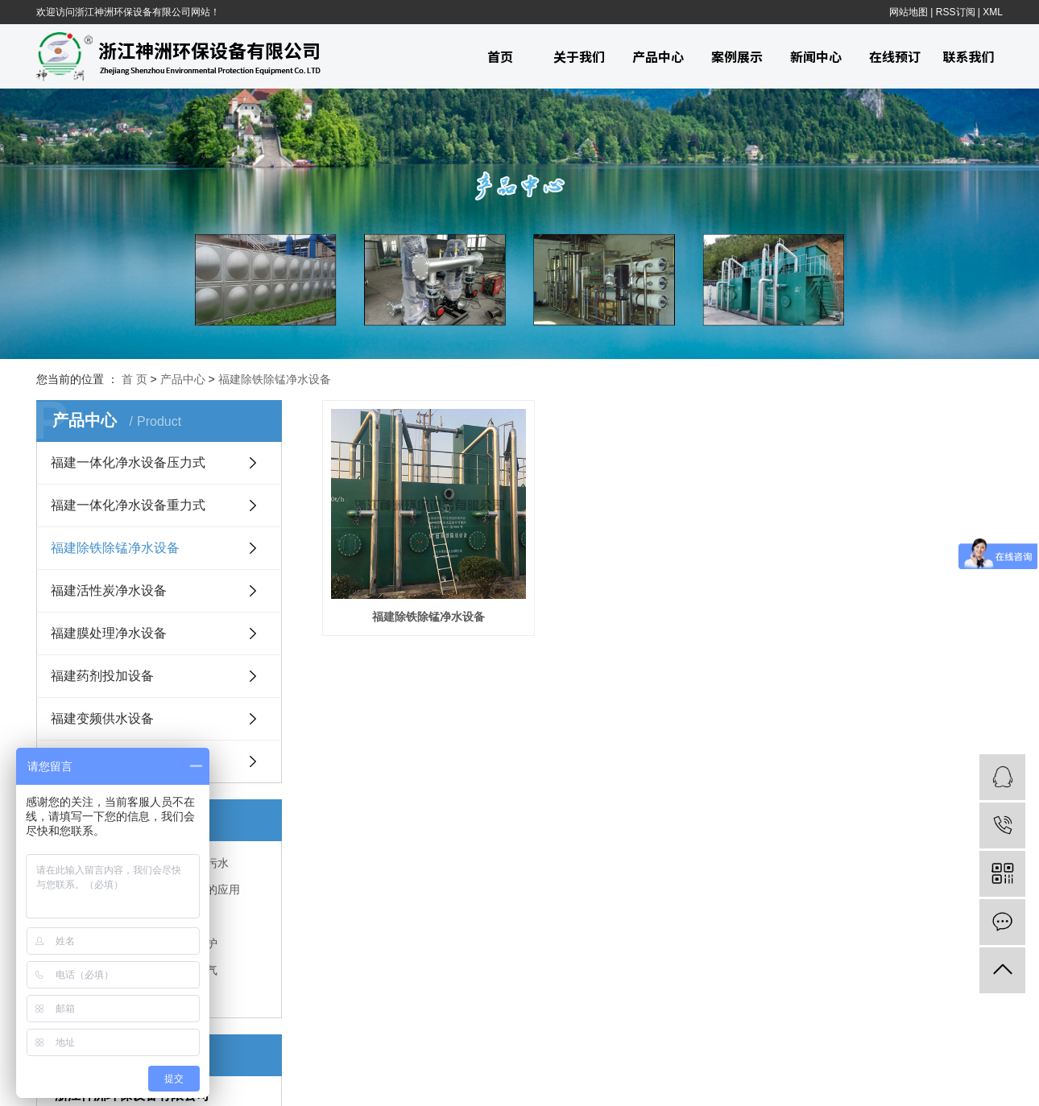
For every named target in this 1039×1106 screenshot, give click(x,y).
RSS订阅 (955, 12)
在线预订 (895, 56)
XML (993, 12)
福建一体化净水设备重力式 (128, 505)
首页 (500, 56)
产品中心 (658, 56)
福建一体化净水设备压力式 (128, 462)
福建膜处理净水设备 (109, 633)
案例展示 (737, 56)
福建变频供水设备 (102, 718)
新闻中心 (816, 56)
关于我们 (579, 56)
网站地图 (908, 12)
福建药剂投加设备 (102, 676)
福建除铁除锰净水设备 (274, 379)
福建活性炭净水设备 (109, 590)
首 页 (134, 379)
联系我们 (968, 56)
